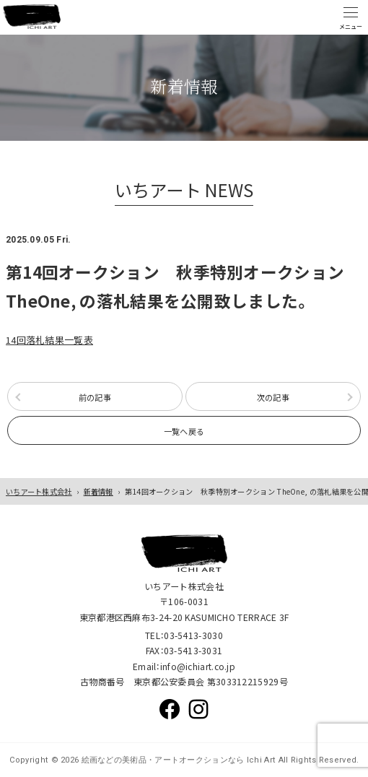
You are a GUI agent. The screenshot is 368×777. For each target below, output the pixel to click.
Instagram (198, 709)
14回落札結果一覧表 (49, 340)
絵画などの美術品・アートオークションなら (161, 760)
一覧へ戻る (184, 431)
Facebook (169, 709)
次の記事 (273, 397)
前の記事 (95, 397)
